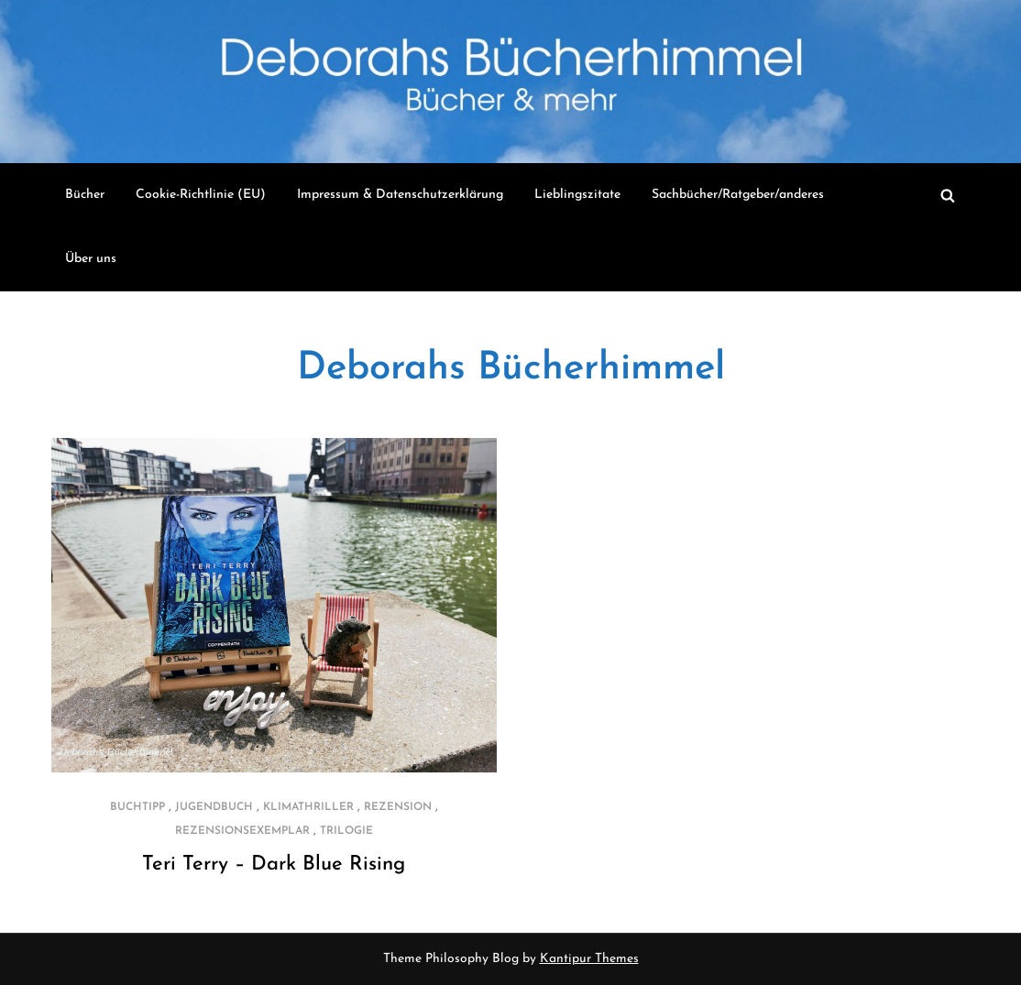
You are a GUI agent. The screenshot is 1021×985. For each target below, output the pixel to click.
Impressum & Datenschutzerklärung (400, 195)
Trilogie (346, 831)
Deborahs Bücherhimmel (511, 369)
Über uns (90, 259)
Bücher (84, 195)
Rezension (398, 807)
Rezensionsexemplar (242, 831)
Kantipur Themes (589, 959)
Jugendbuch (214, 807)
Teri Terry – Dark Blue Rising (273, 864)
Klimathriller (308, 807)
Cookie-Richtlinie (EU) (201, 195)
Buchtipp (137, 807)
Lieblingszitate (577, 195)
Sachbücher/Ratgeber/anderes (738, 195)
